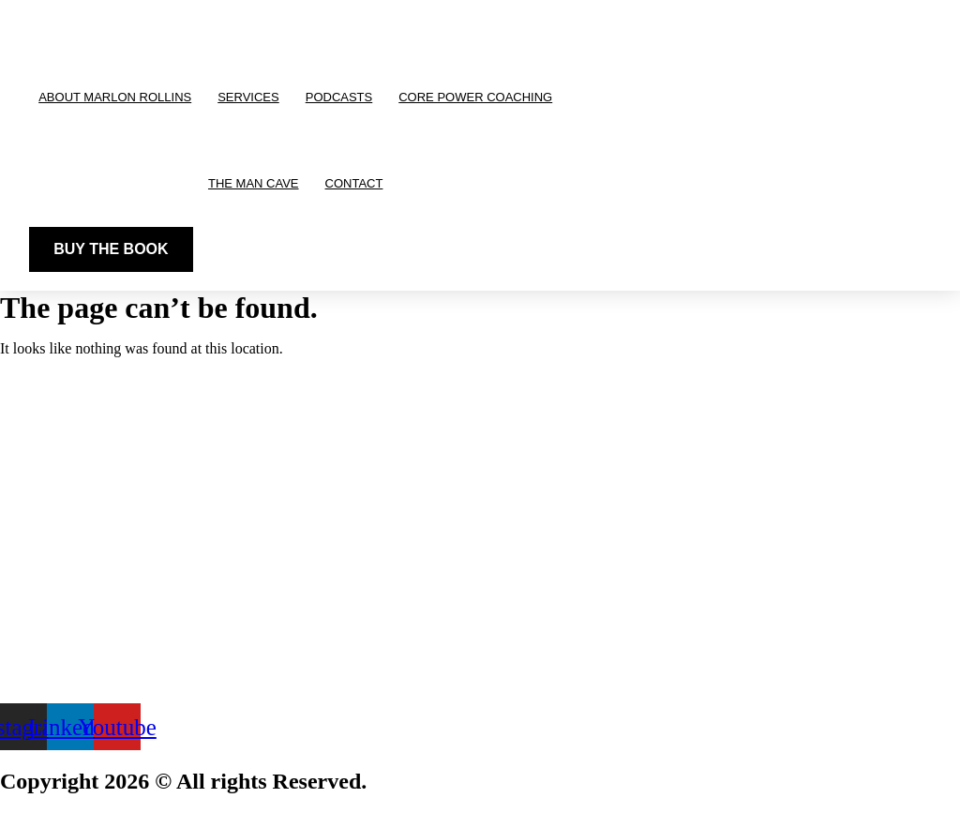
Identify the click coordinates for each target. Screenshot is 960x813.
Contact (354, 183)
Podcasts (339, 97)
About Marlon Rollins (114, 97)
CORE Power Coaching (475, 97)
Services (248, 97)
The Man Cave (253, 183)
